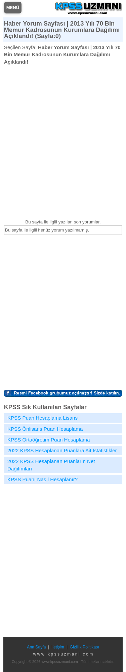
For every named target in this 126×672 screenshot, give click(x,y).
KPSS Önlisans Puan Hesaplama (45, 429)
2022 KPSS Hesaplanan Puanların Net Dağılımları (51, 464)
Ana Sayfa (36, 647)
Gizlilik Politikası (84, 647)
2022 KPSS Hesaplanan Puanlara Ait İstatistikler (62, 450)
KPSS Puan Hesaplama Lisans (42, 418)
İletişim (57, 647)
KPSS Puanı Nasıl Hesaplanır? (42, 479)
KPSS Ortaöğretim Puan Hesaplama (48, 440)
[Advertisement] (63, 142)
